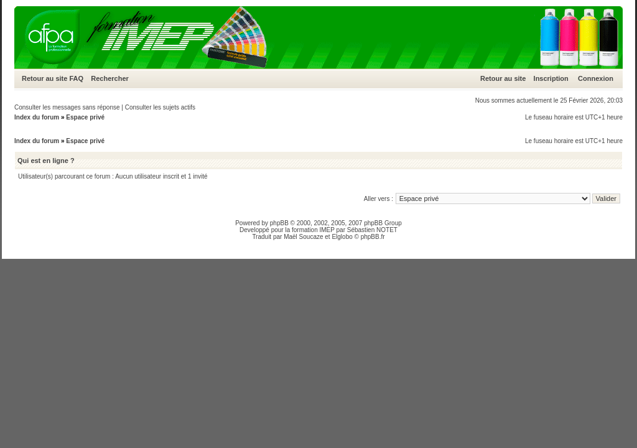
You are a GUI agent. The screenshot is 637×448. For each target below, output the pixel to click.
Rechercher (110, 78)
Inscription (551, 78)
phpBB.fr (373, 236)
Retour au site (44, 78)
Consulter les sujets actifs (160, 107)
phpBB (279, 223)
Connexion (595, 78)
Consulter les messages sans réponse (67, 107)
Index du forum (36, 117)
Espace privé (85, 117)
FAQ (76, 78)
